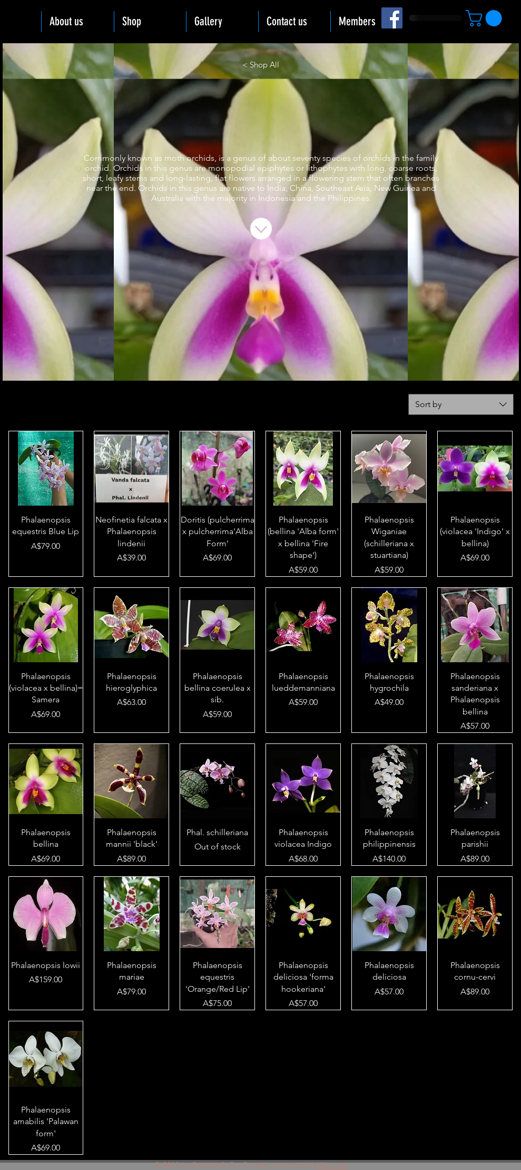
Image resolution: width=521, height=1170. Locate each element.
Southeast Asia (343, 188)
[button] (486, 18)
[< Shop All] (260, 64)
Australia (167, 198)
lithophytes (327, 168)
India (276, 188)
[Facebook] (391, 17)
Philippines (348, 198)
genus (244, 158)
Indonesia (276, 198)
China (300, 188)
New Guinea (397, 188)
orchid (97, 168)
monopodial (231, 168)
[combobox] (461, 404)
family (427, 158)
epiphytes (275, 168)
